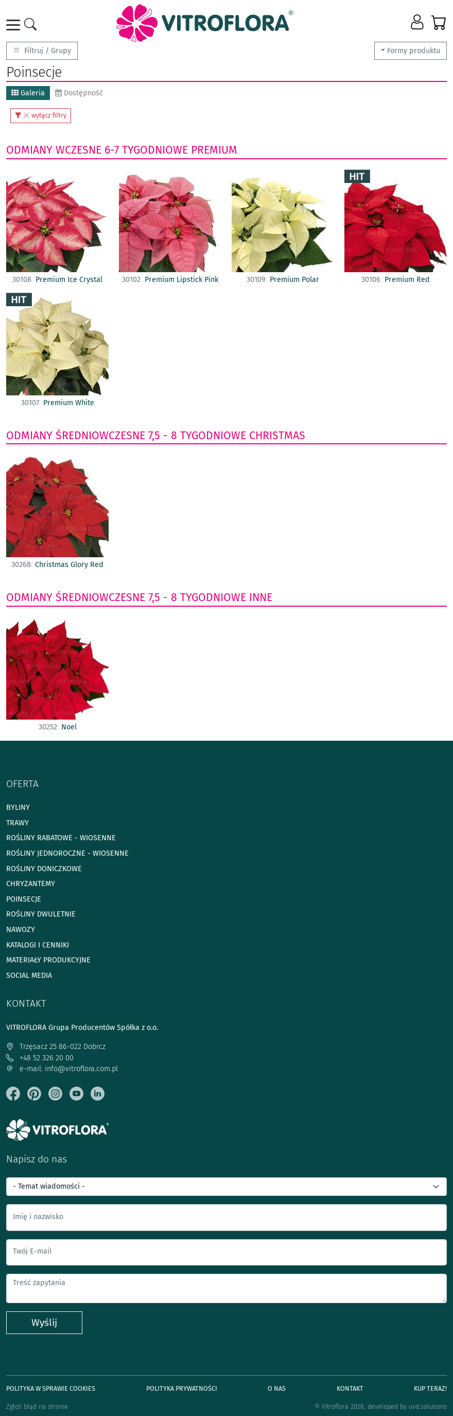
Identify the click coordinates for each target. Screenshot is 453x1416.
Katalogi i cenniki (37, 945)
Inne (260, 597)
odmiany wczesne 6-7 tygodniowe (97, 150)
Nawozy (20, 929)
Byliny (18, 807)
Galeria (28, 93)
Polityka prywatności (181, 1388)
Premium (214, 150)
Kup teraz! (430, 1388)
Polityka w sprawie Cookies (50, 1388)
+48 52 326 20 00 (40, 1058)
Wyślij (44, 1322)
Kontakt (350, 1388)
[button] (418, 22)
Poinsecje (23, 899)
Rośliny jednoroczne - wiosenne (67, 853)
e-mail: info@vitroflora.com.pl (62, 1068)
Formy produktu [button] (413, 50)
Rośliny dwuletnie (41, 914)
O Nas (277, 1388)
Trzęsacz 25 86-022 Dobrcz (56, 1046)
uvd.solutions (428, 1406)
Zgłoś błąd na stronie (37, 1406)
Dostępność (79, 93)
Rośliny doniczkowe (44, 868)
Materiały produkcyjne (48, 960)
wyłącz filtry (40, 115)
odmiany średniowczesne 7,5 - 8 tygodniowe (126, 435)
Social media (29, 975)
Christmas (277, 435)
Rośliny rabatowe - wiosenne (61, 838)
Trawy (17, 823)
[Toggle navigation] (15, 25)
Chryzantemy (30, 883)
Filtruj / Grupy (42, 50)
